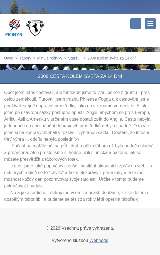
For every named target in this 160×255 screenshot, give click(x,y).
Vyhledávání (135, 23)
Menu (150, 23)
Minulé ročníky (49, 58)
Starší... (75, 58)
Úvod (8, 58)
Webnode (98, 240)
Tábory (25, 58)
